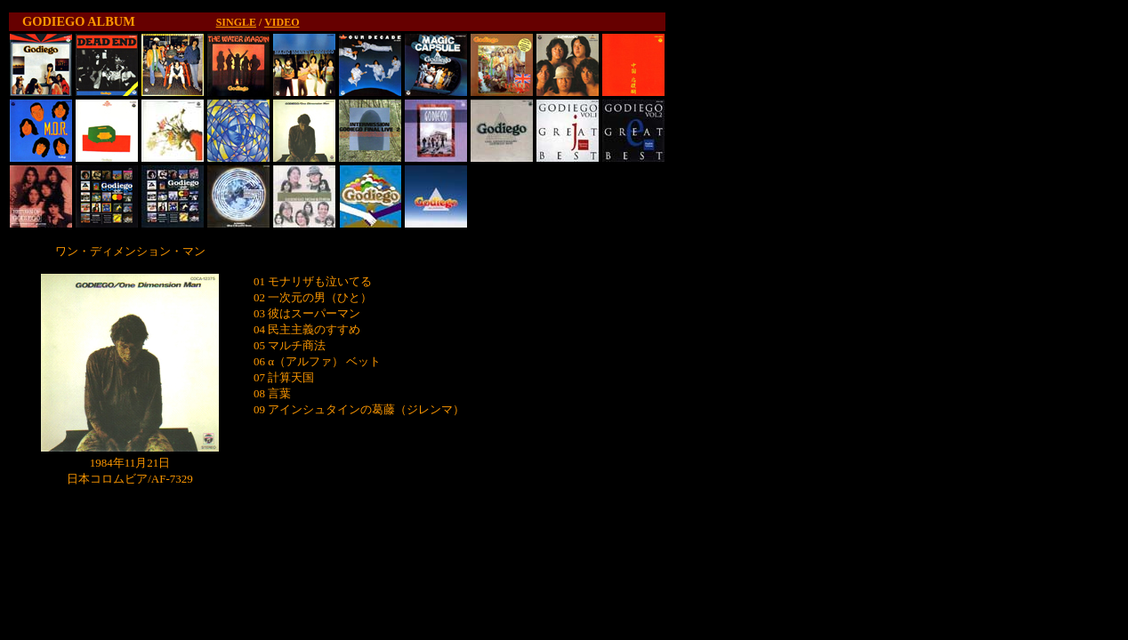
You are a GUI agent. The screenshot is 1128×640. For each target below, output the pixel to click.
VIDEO (281, 22)
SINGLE (236, 22)
